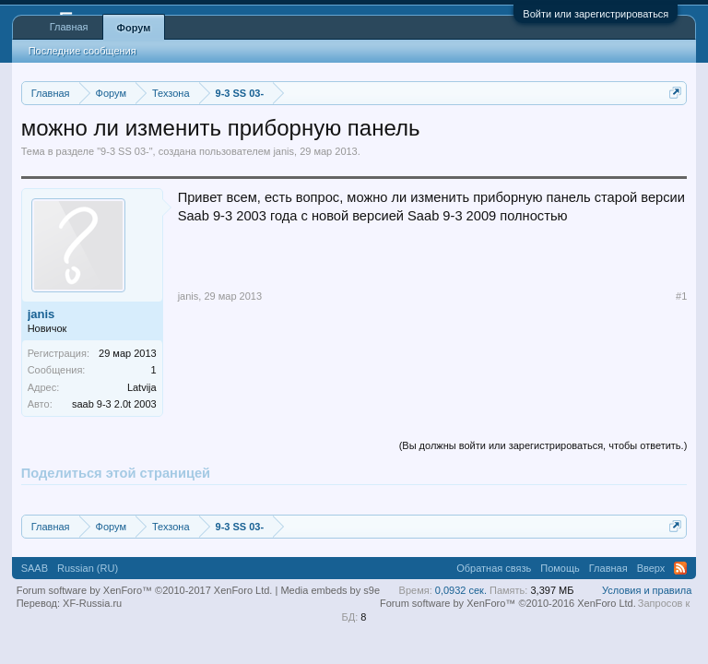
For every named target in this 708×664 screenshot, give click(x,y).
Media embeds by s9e (330, 590)
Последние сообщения (82, 50)
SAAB (34, 568)
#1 (681, 296)
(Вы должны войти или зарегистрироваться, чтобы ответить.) (543, 445)
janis (283, 151)
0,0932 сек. (461, 590)
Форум (134, 27)
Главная (69, 26)
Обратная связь (493, 568)
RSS (680, 568)
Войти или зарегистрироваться (595, 13)
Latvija (142, 387)
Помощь (560, 568)
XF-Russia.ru (92, 603)
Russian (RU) (87, 568)
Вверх (651, 568)
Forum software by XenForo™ (508, 603)
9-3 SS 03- (124, 151)
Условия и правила (646, 590)
